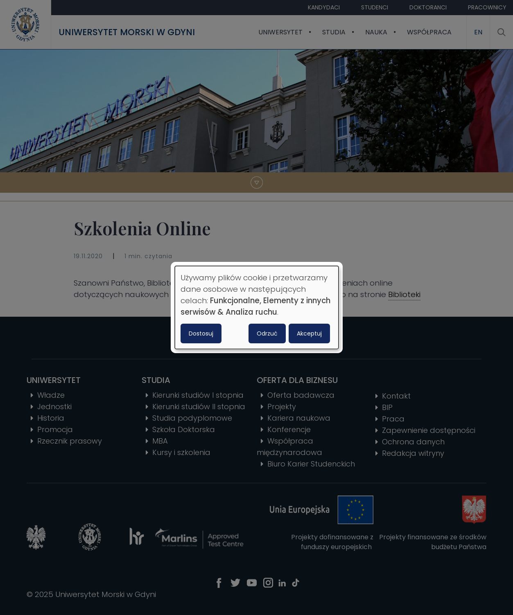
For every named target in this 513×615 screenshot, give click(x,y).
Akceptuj (309, 333)
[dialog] (257, 307)
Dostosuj (201, 333)
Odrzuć (267, 333)
